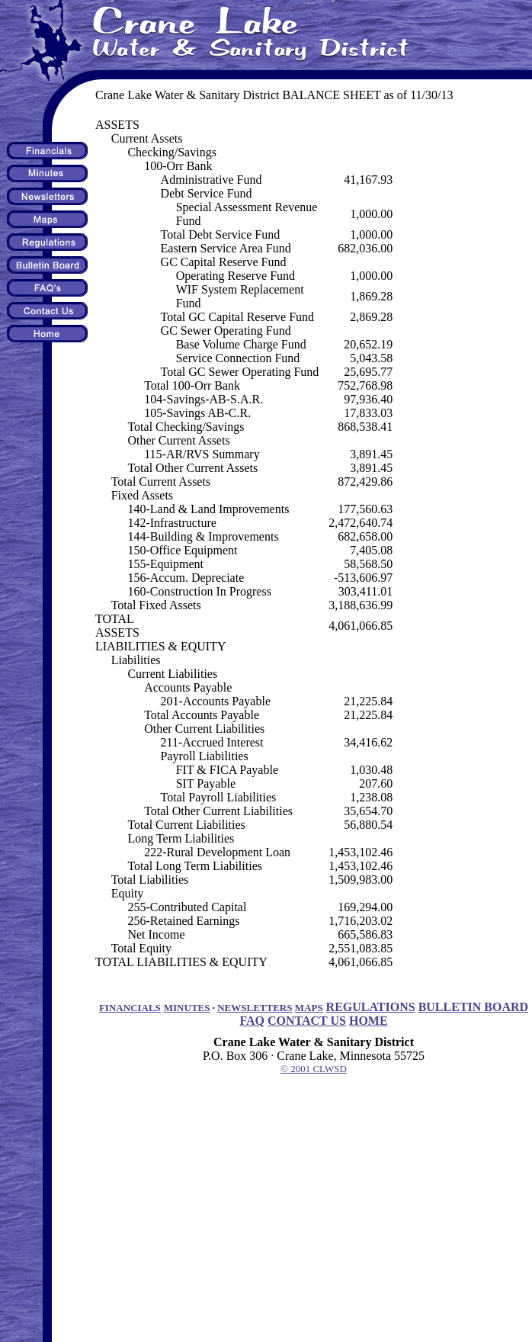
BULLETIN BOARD (473, 1006)
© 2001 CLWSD (313, 1068)
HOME (368, 1020)
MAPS (309, 1007)
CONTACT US (307, 1020)
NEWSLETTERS (254, 1007)
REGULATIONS (370, 1006)
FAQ (251, 1020)
